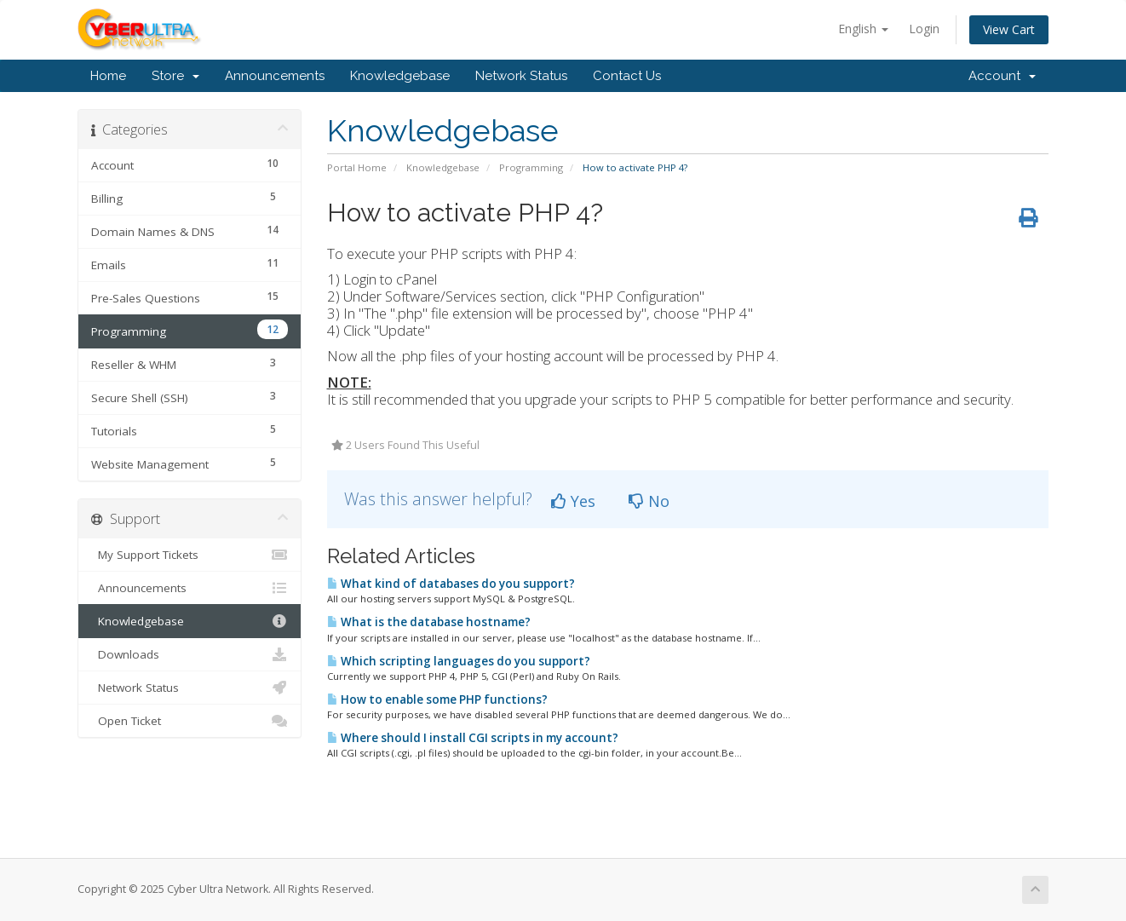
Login (924, 28)
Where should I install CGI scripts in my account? (472, 737)
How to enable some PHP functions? (437, 699)
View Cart (1009, 29)
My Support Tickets (189, 554)
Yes (573, 501)
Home (108, 75)
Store (175, 75)
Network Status (521, 75)
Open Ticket (189, 721)
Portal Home (357, 167)
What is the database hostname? (429, 622)
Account (1002, 75)
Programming (531, 167)
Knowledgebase (400, 75)
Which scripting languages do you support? (458, 661)
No (649, 501)
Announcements (275, 75)
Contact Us (627, 75)
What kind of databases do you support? (451, 583)
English (863, 28)
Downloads (189, 654)
